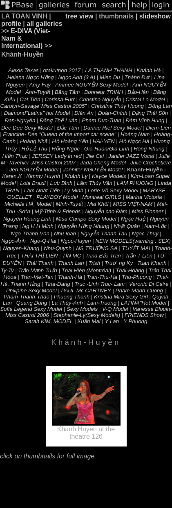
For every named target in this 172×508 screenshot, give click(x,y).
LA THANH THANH (108, 70)
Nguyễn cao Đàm (106, 211)
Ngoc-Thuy (145, 233)
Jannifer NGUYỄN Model (93, 169)
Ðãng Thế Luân (58, 120)
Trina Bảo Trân (103, 256)
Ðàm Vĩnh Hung (145, 120)
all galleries (44, 23)
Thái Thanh (40, 263)
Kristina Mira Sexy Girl (121, 297)
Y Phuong (135, 321)
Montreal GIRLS (101, 197)
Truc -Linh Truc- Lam (100, 284)
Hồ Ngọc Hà (134, 141)
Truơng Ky (119, 263)
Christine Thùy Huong (117, 106)
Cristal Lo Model (145, 99)
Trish (95, 263)
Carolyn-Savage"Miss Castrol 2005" (43, 106)
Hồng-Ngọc (65, 149)
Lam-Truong (101, 303)
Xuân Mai (88, 321)
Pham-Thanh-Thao (26, 297)
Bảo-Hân (138, 92)
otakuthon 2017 (62, 70)
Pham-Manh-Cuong (139, 290)
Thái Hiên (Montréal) (86, 270)
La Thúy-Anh (67, 303)
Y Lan (112, 321)
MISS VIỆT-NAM (132, 204)
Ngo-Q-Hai (43, 241)
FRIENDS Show (144, 315)
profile (11, 23)
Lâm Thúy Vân (94, 183)
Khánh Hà (148, 70)
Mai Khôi (98, 204)
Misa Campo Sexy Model (86, 219)
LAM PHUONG (135, 183)
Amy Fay (40, 85)
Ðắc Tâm (68, 128)
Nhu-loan (65, 233)
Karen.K (12, 176)
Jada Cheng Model (103, 162)
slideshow (155, 16)
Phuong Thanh (71, 297)
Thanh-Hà (70, 277)
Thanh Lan (71, 263)
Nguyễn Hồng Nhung (83, 226)
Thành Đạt (137, 77)
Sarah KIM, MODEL (49, 321)
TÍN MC (71, 256)
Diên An (84, 113)
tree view (79, 16)
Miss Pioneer (147, 211)
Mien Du (110, 77)
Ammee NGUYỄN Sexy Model (91, 85)
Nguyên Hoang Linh (27, 219)
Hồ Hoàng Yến (70, 141)
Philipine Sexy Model (31, 290)
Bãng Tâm (67, 92)
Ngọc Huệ (133, 219)
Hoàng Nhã (33, 141)
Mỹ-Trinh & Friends (58, 211)
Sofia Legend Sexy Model (31, 309)
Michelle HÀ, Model (27, 204)
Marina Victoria (144, 197)
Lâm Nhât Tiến (42, 190)
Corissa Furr (59, 99)
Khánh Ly (76, 176)
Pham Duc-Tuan (101, 120)
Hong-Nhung (149, 149)
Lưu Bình (61, 183)
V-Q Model (115, 309)
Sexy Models (82, 309)
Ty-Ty (7, 270)
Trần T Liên (138, 256)
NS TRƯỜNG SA (96, 248)
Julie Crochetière (150, 162)
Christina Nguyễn (100, 99)
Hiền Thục (15, 156)
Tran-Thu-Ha (102, 277)
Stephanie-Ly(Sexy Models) (87, 315)
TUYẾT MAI (136, 248)
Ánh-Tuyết (37, 92)
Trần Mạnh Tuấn (37, 270)
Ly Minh (73, 190)
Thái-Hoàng (130, 270)
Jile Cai (95, 156)
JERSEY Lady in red (56, 156)
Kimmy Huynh (43, 176)
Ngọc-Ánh (13, 241)
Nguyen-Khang (21, 248)
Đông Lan (160, 106)
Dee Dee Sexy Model (27, 128)
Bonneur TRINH (103, 92)
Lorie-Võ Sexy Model (113, 190)
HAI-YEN (104, 141)
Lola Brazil (32, 183)
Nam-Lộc (155, 226)
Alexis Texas (23, 70)
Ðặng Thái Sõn (150, 113)
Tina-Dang (57, 284)
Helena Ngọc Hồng (30, 77)
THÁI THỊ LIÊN (39, 256)
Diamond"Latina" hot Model (37, 113)
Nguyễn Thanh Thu (103, 233)
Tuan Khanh (152, 263)
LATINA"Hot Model (143, 303)
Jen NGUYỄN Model (33, 169)
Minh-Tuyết (69, 204)
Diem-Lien (158, 128)
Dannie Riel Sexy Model (112, 128)
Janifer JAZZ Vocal (131, 156)
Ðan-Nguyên (20, 120)
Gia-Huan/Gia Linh (106, 149)
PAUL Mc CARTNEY (86, 290)
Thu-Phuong (137, 277)
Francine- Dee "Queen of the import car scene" (59, 134)
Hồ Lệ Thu (34, 149)
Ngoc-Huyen (75, 241)
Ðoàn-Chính (112, 113)
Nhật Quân (127, 226)
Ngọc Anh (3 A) (76, 77)
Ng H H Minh (38, 226)
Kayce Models (109, 176)
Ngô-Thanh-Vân (30, 233)
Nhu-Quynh (57, 248)
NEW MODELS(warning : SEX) (132, 241)
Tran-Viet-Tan (37, 277)
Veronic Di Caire (149, 284)
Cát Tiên (30, 99)
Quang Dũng (31, 303)
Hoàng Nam (135, 134)
